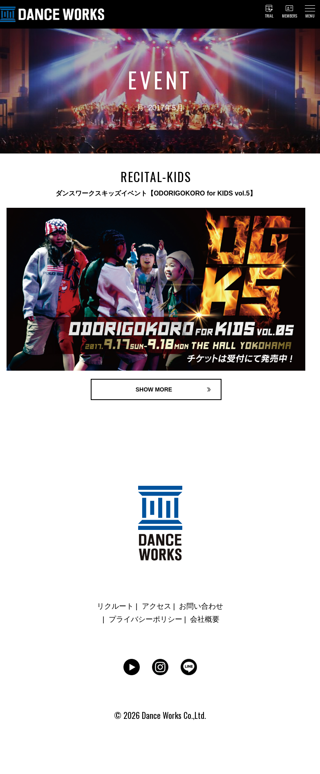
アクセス (156, 606)
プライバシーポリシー (145, 619)
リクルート (115, 606)
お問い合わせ (201, 606)
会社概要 (204, 619)
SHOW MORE (154, 389)
